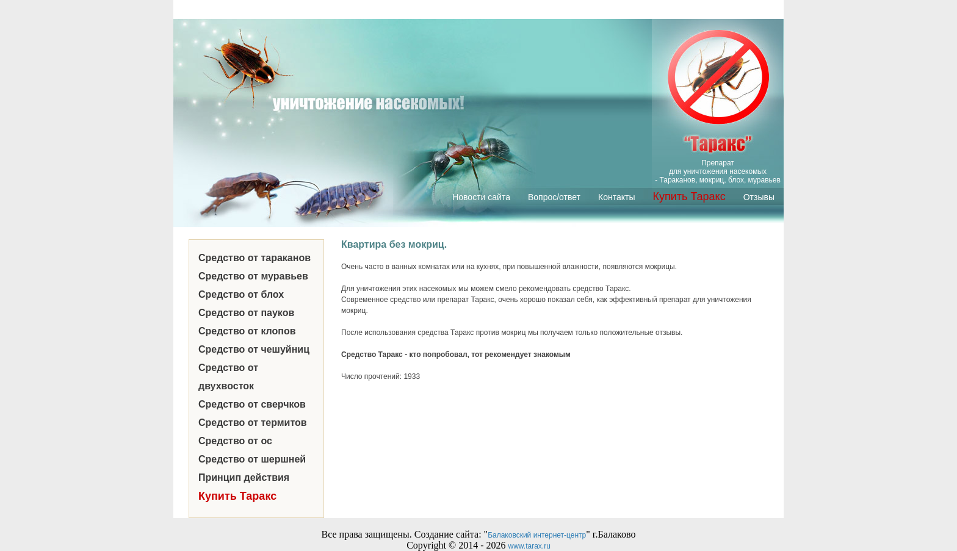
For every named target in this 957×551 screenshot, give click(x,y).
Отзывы (759, 197)
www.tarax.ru (529, 546)
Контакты (616, 197)
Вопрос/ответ (554, 197)
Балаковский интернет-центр (537, 535)
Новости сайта (481, 197)
